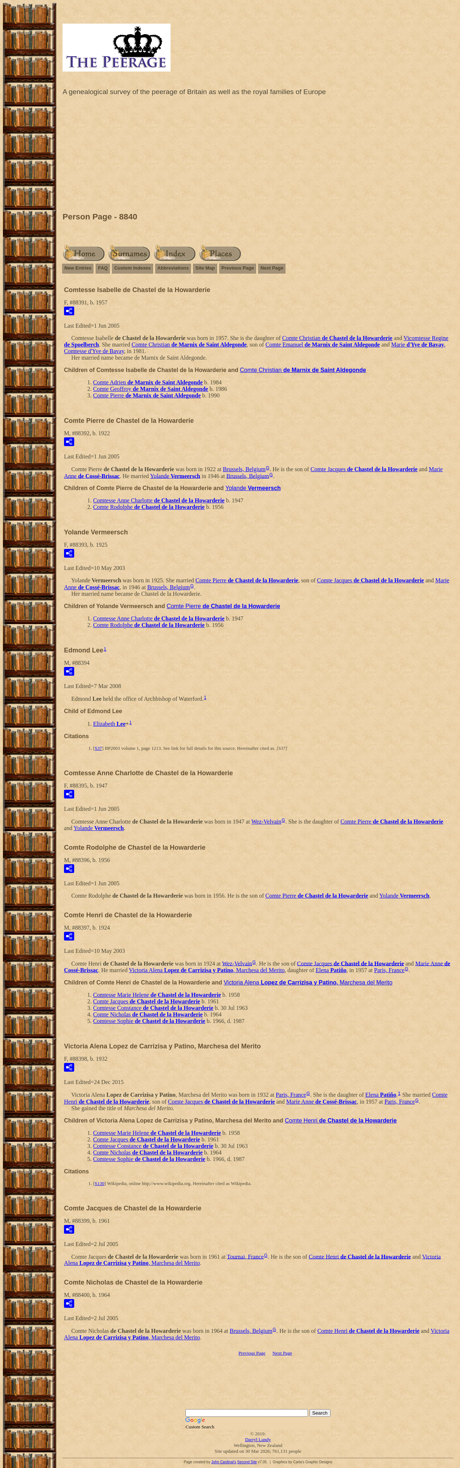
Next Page (271, 268)
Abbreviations (173, 268)
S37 (98, 748)
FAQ (103, 268)
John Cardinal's (223, 1462)
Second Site (247, 1462)
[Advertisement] (258, 156)
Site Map (205, 268)
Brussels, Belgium (244, 469)
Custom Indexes (132, 268)
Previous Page (237, 268)
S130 (99, 1183)
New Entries (77, 268)
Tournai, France (245, 1256)
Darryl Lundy (258, 1439)
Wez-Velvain (266, 821)
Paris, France (389, 970)
